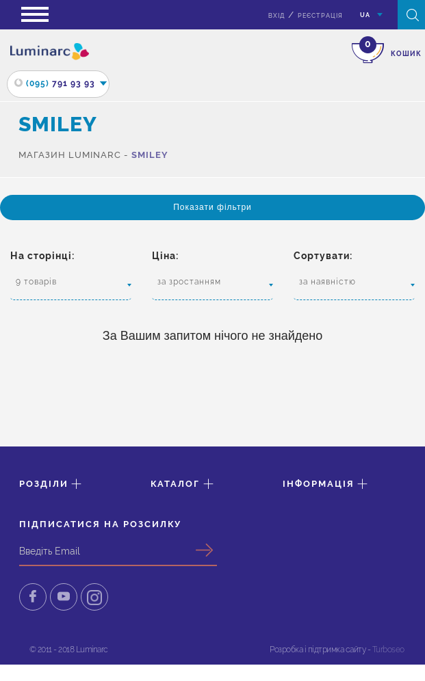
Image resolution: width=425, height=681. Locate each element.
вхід (276, 15)
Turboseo (388, 649)
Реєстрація (320, 15)
